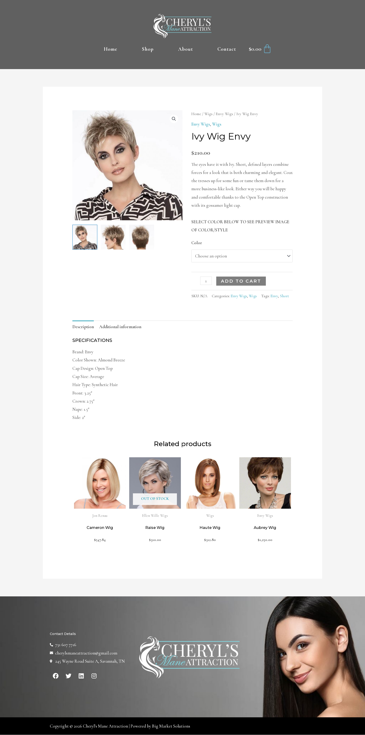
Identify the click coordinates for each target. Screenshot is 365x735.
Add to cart (241, 281)
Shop (148, 49)
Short (284, 296)
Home (110, 49)
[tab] (83, 327)
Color (196, 242)
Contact (226, 49)
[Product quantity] (206, 281)
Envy (274, 296)
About (185, 49)
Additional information (120, 326)
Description (83, 326)
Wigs (208, 113)
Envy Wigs (224, 113)
